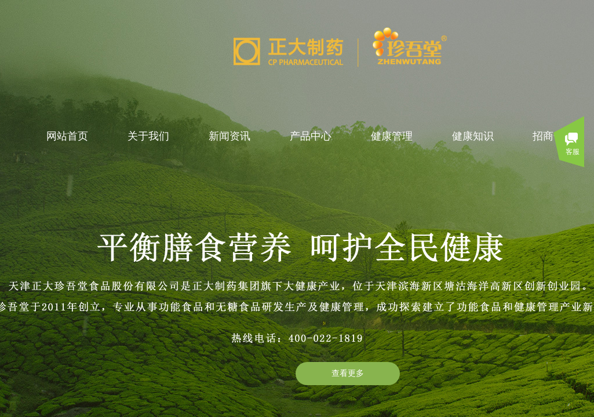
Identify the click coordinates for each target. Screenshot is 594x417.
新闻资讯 (229, 136)
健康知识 (473, 136)
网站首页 (67, 136)
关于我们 (148, 136)
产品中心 (310, 136)
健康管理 (392, 136)
